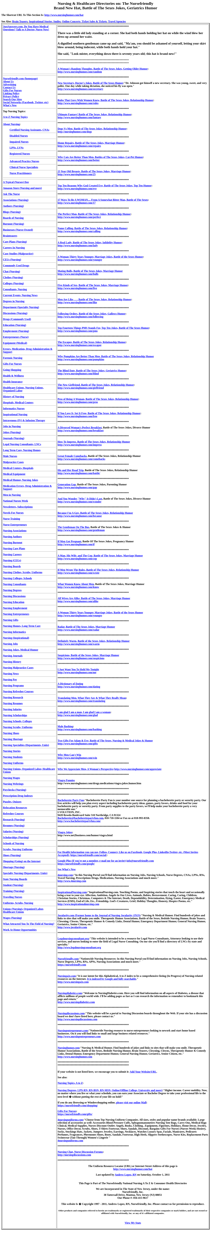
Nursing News (11, 673)
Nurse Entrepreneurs (15, 524)
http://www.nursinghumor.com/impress (80, 444)
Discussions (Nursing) (15, 313)
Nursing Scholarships (15, 715)
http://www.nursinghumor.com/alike (78, 601)
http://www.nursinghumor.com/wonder (79, 501)
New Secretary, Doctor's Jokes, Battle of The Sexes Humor (90, 83)
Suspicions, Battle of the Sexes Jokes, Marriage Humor (88, 655)
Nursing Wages (11, 777)
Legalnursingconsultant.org (73, 938)
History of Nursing (13, 396)
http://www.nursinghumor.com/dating (79, 686)
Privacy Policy (11, 96)
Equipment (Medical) (15, 343)
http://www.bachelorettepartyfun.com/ (79, 821)
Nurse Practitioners (21, 173)
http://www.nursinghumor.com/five (77, 288)
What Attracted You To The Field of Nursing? (28, 923)
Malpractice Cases (13, 462)
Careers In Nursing (14, 247)
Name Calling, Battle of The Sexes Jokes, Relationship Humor (92, 228)
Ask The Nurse (11, 194)
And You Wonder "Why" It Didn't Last (80, 498)
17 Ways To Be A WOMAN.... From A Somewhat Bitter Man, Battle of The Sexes (103, 199)
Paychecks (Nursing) (14, 789)
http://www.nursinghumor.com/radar (78, 629)
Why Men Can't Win (69, 754)
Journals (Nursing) (13, 438)
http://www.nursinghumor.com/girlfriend (81, 387)
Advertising (9, 84)
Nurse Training (11, 518)
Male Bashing (65, 726)
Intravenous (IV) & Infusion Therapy (24, 420)
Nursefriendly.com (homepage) (20, 78)
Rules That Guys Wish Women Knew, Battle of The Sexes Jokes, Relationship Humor (105, 100)
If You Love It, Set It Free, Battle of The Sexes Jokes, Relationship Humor (99, 413)
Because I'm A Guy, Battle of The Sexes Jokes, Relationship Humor (95, 513)
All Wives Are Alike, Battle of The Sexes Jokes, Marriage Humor (94, 598)
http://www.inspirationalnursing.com (78, 904)
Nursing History (12, 661)
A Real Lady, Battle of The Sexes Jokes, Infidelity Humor (90, 242)
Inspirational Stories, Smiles (45, 21)
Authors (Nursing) (13, 206)
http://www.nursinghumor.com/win (77, 757)
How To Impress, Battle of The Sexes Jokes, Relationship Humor (94, 441)
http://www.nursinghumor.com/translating (81, 700)
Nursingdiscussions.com (71, 1013)
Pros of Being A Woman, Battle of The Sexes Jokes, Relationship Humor (98, 399)
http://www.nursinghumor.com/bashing (80, 729)
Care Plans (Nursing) (15, 241)
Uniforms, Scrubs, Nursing (18, 903)
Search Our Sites (12, 99)
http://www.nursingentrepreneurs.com (79, 1036)
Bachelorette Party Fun (71, 800)
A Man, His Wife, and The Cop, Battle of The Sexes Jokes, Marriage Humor (100, 555)
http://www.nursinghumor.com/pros (78, 402)
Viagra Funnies (66, 780)
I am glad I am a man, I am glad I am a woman (84, 712)
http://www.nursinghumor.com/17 (77, 202)
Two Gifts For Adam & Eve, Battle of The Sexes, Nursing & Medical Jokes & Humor (105, 740)
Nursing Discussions (14, 596)
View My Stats (133, 1222)
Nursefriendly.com (68, 958)
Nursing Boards (12, 566)
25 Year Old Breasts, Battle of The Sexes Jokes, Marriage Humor (94, 171)
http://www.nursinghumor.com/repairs (79, 145)
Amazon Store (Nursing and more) (22, 188)
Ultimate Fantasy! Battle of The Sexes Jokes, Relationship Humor (94, 114)
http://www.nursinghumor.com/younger (80, 259)
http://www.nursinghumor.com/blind (78, 373)
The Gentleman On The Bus (73, 527)
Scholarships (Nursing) (16, 837)
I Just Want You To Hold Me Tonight (78, 669)
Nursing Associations (15, 530)
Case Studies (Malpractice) (18, 253)
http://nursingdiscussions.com (74, 1154)
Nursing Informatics (14, 631)
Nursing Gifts (10, 620)
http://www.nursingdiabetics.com (76, 1002)
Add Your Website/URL (143, 1071)
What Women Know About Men (76, 584)
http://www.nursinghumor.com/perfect (79, 217)
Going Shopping (12, 369)
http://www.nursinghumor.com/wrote (78, 572)
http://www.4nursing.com (72, 881)
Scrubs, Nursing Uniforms (17, 849)
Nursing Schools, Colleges (17, 721)
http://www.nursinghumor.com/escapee (79, 345)
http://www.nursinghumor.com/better (79, 160)
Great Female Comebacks (72, 456)
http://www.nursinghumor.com (75, 1056)
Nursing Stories (11, 751)
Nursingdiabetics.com (70, 993)
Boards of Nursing (13, 217)
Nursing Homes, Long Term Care (22, 626)
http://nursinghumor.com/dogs (75, 131)
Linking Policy (11, 93)
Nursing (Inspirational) (16, 637)
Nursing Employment (15, 608)
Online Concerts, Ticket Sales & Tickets (84, 21)
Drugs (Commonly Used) (17, 319)
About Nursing (11, 124)
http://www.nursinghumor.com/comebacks (81, 459)
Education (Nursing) (14, 325)
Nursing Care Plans (14, 548)
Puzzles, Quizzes (12, 801)
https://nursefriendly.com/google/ (76, 863)
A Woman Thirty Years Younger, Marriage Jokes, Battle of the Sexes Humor (100, 256)
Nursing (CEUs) (12, 560)
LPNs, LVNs (17, 147)
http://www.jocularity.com (72, 927)
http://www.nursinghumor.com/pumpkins (81, 359)
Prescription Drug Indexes (18, 795)
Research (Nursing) (14, 819)
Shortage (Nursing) (14, 867)
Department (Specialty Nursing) (21, 307)
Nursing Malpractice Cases (18, 667)
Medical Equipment (14, 474)
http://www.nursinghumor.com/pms (78, 330)
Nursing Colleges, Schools (17, 578)
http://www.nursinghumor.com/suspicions (81, 658)
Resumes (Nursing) (13, 825)
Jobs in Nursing (12, 426)
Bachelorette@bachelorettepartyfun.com (80, 818)
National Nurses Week (15, 500)
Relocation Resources (15, 807)
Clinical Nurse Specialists (24, 167)
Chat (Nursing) (11, 271)
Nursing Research (13, 697)
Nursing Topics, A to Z (70, 1083)
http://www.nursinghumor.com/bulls (78, 274)
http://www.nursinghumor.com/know (78, 587)
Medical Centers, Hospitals (18, 468)
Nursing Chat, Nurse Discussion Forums (80, 1151)
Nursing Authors (12, 536)
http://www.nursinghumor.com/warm (79, 644)
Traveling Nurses (12, 897)
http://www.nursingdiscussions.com (77, 1019)
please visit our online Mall (131, 1102)
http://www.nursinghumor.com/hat (64, 15)
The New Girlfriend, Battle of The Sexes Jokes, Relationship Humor (96, 384)
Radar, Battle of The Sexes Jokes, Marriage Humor (86, 626)
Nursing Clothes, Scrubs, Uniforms (22, 572)
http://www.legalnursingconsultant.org (79, 947)
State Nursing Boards (15, 879)
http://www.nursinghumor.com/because (80, 515)
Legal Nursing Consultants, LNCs (22, 444)
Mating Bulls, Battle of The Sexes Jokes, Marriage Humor (90, 271)
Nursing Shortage (13, 739)
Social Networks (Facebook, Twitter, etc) (25, 102)
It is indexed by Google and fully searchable (111, 978)
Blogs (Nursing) (12, 211)
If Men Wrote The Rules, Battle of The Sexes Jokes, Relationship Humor (98, 569)
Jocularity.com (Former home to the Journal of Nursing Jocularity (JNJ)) (99, 915)
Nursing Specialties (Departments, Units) (26, 745)
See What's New (67, 869)
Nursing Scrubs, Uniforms (17, 727)
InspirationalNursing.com (72, 892)
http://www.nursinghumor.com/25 (77, 174)
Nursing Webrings (13, 783)
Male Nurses (10, 456)
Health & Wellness (13, 375)
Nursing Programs (13, 685)
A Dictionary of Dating (70, 683)
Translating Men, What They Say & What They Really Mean (92, 698)
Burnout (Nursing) (13, 223)
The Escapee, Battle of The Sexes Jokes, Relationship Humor (92, 342)
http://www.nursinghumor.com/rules (78, 103)
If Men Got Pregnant (69, 541)
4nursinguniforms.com (70, 1119)
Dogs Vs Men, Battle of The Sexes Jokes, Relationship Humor (92, 128)
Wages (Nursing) (12, 917)
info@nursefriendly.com (140, 860)
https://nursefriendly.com (72, 964)
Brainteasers (10, 235)
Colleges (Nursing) (13, 283)
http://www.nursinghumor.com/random (80, 71)
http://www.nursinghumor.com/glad (78, 715)
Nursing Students (13, 757)
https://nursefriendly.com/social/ (88, 855)
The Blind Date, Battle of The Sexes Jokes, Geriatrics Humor (92, 370)
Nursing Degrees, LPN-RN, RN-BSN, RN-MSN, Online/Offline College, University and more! (110, 1090)
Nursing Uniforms (13, 763)
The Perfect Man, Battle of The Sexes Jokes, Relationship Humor (94, 214)
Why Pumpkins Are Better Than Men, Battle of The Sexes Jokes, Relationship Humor (106, 356)
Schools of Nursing (13, 843)
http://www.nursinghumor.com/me (77, 672)
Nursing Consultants (14, 584)
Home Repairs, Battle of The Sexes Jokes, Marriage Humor (91, 142)
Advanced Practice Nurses (24, 161)
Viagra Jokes (65, 832)
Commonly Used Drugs (16, 265)
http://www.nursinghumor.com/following (80, 316)
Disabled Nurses (19, 135)
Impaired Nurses (19, 141)
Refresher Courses (13, 813)
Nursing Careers (12, 554)
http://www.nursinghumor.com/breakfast (81, 430)
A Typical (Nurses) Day (16, 182)
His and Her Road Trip (70, 470)
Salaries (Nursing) (13, 831)
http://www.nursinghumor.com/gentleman (81, 530)
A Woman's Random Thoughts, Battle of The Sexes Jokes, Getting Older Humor (103, 68)
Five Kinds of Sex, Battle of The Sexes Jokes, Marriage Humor (93, 285)
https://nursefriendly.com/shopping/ (78, 1105)
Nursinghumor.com (68, 1047)
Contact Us (9, 87)
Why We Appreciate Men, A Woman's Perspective (86, 769)
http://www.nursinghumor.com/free (77, 416)
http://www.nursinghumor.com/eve (77, 188)
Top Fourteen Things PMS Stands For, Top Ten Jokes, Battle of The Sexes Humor (103, 327)
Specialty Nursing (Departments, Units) (25, 873)
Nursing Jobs (10, 643)
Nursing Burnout (12, 542)
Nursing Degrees (12, 590)
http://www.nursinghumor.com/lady (78, 245)
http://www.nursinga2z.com (73, 981)
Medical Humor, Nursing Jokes (20, 480)
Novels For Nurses (13, 512)
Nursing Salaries (12, 709)
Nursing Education (13, 602)
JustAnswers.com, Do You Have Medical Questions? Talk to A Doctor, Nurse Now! (26, 28)
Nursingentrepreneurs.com (73, 1030)
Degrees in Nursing (13, 301)
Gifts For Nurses (12, 90)
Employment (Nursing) (16, 331)
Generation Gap (67, 484)
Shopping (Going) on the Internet (22, 861)
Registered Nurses (20, 153)
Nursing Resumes (13, 703)
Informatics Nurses (14, 408)
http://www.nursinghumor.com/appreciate (137, 769)
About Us (8, 81)
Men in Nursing (12, 494)
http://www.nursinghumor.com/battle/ (79, 473)
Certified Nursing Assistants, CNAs (29, 129)
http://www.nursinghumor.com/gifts (78, 743)
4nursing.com (65, 875)
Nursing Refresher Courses (18, 691)
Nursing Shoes (11, 733)
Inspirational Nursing (15, 414)
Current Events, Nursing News (20, 295)
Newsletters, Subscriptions (18, 506)
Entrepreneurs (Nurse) (16, 337)
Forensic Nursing (12, 357)
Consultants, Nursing (15, 289)
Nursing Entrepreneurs (16, 614)
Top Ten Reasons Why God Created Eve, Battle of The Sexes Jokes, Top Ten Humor (104, 185)
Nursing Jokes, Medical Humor (20, 649)
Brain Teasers (20, 21)
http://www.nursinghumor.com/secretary (80, 89)
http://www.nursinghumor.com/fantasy (79, 117)
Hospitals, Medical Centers (18, 402)
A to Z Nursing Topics (15, 117)
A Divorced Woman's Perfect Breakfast (80, 427)
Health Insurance (13, 381)
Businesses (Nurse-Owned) (18, 229)
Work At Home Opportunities (20, 929)
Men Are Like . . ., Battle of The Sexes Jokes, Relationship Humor (94, 299)
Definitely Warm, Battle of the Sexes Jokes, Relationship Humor (94, 641)
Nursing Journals (13, 655)
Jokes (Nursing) (12, 432)
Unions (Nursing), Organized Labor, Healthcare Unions (23, 910)
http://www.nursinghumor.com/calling (79, 231)
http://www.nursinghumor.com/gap (77, 487)
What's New (10, 105)
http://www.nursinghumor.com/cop (77, 558)
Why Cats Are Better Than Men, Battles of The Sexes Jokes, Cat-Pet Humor (100, 157)
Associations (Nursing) (15, 200)
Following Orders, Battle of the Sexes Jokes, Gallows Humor (91, 313)
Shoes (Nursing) (12, 855)
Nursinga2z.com (67, 976)
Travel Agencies (117, 21)
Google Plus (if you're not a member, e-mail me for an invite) (92, 860)
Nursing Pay (10, 679)
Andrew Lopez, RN (125, 1174)
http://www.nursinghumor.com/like (77, 302)
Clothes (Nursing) (13, 277)
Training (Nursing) (13, 891)
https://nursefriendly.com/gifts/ (75, 1114)
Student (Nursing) (13, 885)
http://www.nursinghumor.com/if (76, 544)
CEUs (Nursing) (12, 259)
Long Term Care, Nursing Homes (22, 450)
